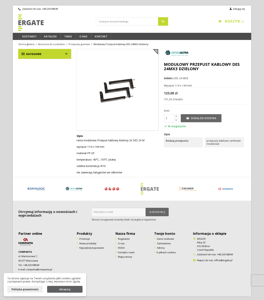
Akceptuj (64, 289)
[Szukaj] (132, 21)
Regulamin (124, 238)
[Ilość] (169, 118)
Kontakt (101, 36)
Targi (68, 36)
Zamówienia (163, 243)
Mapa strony (125, 256)
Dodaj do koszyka (201, 118)
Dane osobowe (165, 238)
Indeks (168, 78)
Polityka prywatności (25, 289)
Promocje (84, 238)
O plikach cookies (166, 252)
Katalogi (50, 36)
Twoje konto (164, 233)
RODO (121, 247)
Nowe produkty (87, 243)
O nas (83, 36)
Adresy (160, 247)
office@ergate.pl (223, 260)
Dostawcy (29, 36)
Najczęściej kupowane (91, 247)
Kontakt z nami (126, 252)
